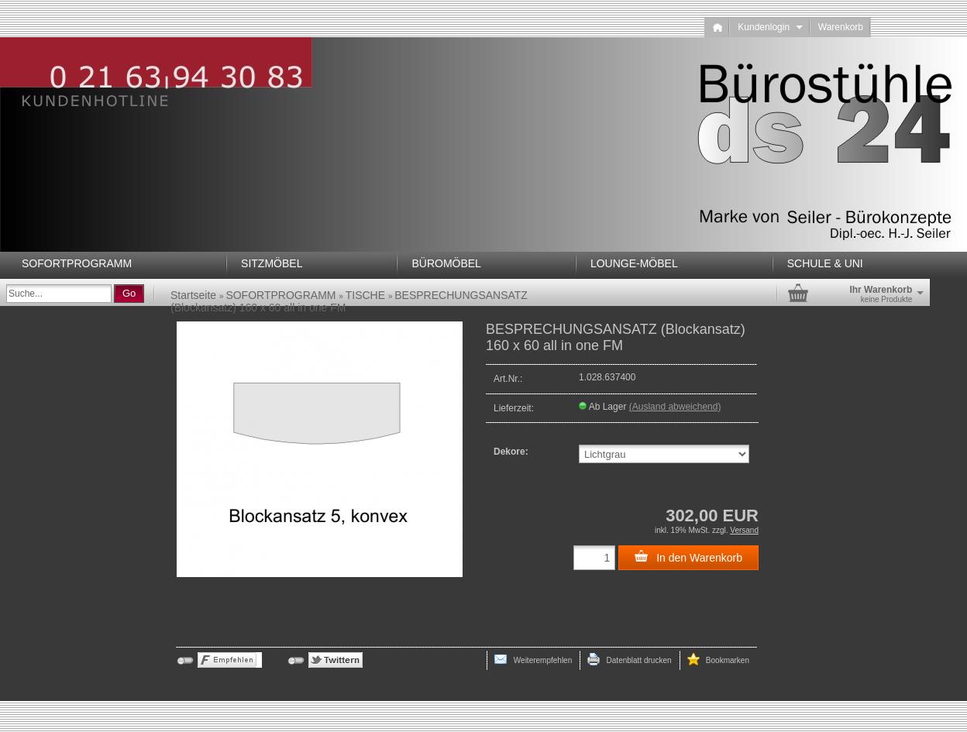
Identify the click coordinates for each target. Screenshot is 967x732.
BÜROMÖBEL (445, 263)
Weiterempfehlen (533, 659)
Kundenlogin (770, 27)
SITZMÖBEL (271, 263)
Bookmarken (718, 659)
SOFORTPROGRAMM (77, 263)
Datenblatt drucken (629, 659)
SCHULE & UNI (825, 263)
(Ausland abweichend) (675, 406)
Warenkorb (840, 27)
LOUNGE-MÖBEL (634, 263)
